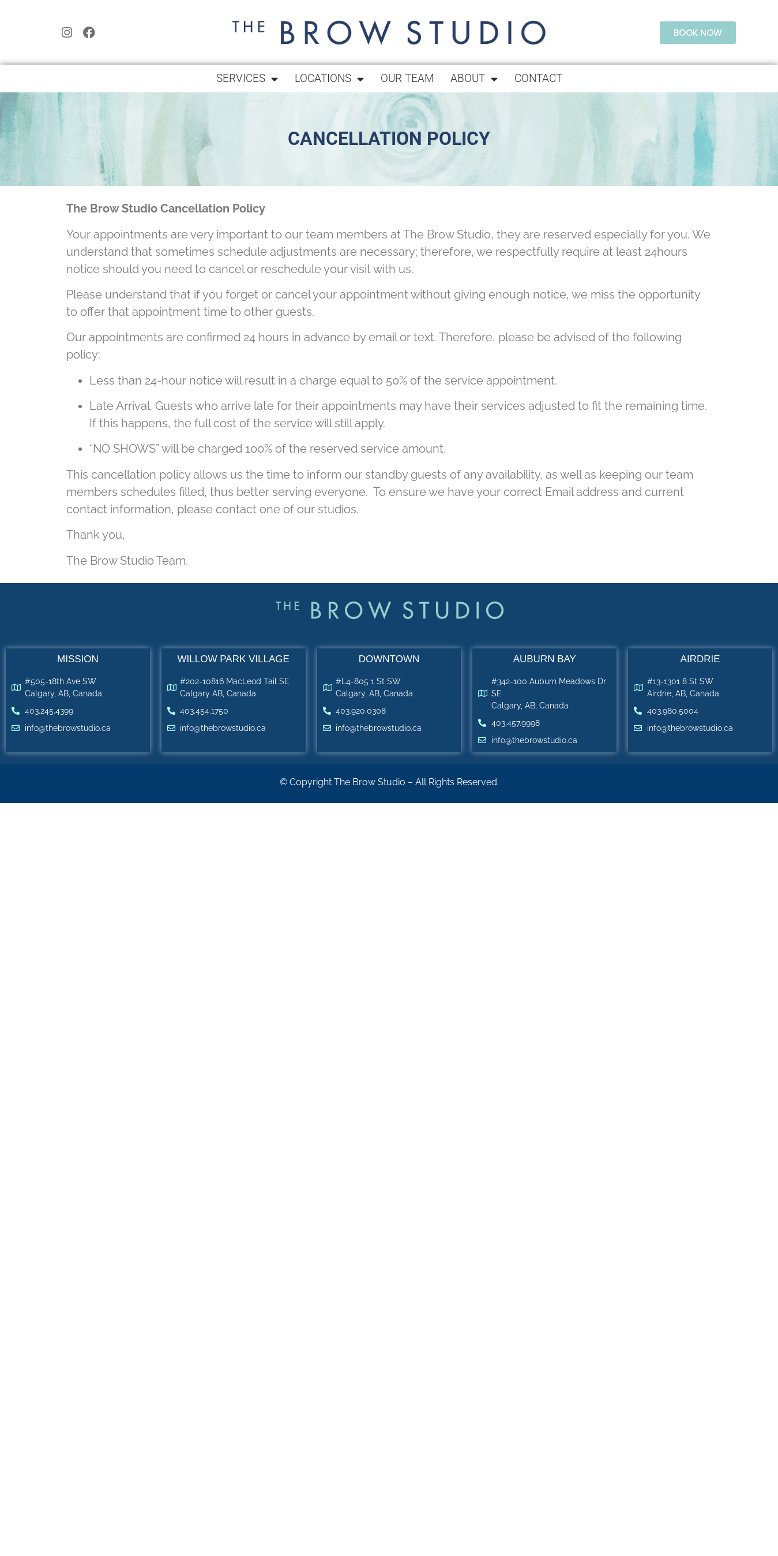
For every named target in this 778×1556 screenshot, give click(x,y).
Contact (538, 78)
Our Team (407, 78)
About (474, 78)
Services (247, 78)
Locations (329, 78)
